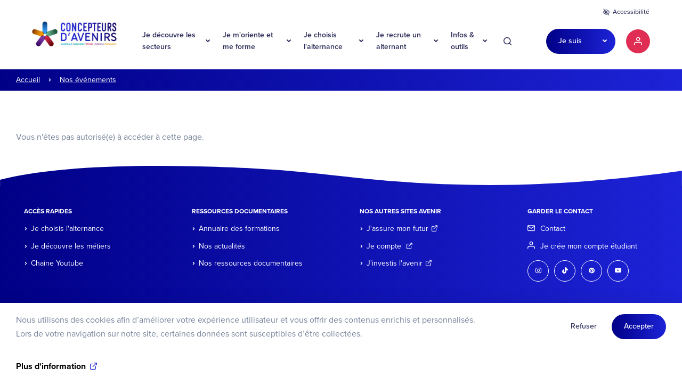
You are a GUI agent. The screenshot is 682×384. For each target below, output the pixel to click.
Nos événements (88, 79)
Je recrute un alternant (398, 40)
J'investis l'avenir (399, 263)
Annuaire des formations (239, 228)
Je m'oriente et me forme (248, 40)
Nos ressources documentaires (251, 263)
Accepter (639, 330)
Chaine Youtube (57, 263)
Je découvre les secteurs (169, 40)
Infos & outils (462, 40)
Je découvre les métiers (71, 246)
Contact (552, 228)
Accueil (28, 79)
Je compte (390, 246)
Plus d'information (51, 370)
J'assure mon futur (402, 228)
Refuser (584, 330)
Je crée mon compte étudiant (588, 246)
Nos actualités (222, 246)
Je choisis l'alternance (323, 40)
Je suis (570, 40)
